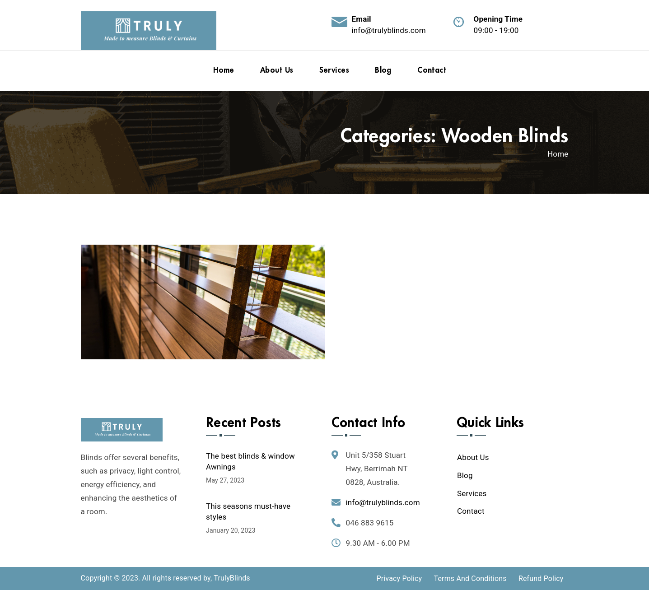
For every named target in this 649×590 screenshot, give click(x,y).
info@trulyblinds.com (389, 30)
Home (557, 153)
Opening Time (498, 18)
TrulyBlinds (232, 578)
